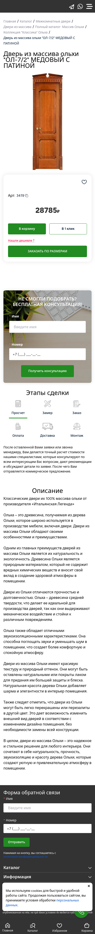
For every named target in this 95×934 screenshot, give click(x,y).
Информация (47, 876)
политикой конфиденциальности (25, 856)
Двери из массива (17, 27)
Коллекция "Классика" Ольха (25, 32)
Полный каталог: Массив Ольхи (59, 27)
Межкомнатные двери (53, 21)
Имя (15, 316)
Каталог (26, 21)
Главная (9, 21)
